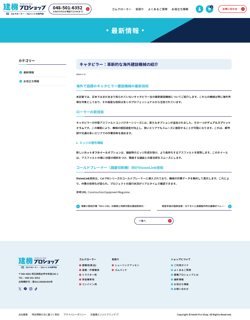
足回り (140, 9)
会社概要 (23, 314)
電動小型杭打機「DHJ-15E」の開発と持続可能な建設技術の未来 (114, 206)
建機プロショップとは (186, 274)
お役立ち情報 (180, 9)
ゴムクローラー (121, 9)
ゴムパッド (121, 270)
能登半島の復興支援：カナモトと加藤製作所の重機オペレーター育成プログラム (197, 206)
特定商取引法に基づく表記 (45, 314)
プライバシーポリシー (74, 314)
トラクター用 (89, 274)
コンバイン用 (89, 284)
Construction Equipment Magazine (109, 192)
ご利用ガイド (181, 265)
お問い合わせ (230, 8)
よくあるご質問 (158, 9)
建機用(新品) (89, 265)
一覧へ (142, 220)
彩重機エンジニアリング (104, 314)
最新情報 (28, 72)
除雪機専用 (88, 279)
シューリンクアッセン (127, 265)
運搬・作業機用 (90, 270)
